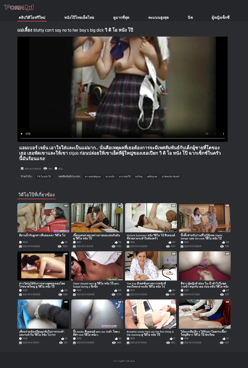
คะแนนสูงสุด (158, 17)
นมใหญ (138, 176)
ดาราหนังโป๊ (125, 176)
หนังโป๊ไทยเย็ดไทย (79, 17)
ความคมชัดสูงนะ (93, 176)
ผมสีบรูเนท (152, 176)
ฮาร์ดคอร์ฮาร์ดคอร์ (170, 176)
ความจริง (110, 176)
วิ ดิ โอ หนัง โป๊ (44, 176)
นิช (190, 17)
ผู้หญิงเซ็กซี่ (220, 17)
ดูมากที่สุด (121, 17)
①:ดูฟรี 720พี (123, 361)
